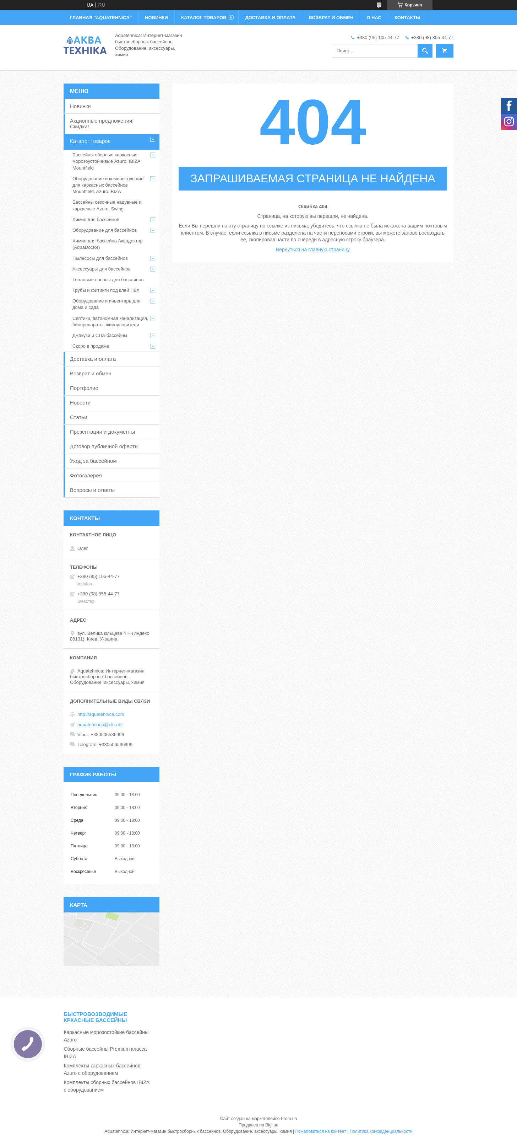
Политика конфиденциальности (381, 1131)
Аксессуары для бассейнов (101, 269)
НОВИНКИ (156, 17)
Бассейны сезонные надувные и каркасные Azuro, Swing (106, 205)
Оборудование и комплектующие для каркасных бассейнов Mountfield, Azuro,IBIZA (107, 185)
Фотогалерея (86, 475)
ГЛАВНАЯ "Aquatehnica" (101, 17)
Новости (80, 403)
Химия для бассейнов (95, 219)
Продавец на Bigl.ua (258, 1125)
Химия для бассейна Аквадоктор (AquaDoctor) (107, 244)
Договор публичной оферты (104, 446)
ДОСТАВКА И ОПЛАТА (270, 17)
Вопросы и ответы (92, 490)
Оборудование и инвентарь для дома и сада (106, 304)
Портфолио (84, 388)
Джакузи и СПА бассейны (99, 335)
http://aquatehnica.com (100, 714)
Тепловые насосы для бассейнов (107, 279)
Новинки (80, 106)
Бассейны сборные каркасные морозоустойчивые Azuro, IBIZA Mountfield (106, 161)
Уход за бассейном (93, 461)
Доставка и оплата (93, 359)
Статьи (78, 417)
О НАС (373, 17)
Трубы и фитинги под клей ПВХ (106, 290)
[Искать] (425, 51)
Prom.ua (289, 1118)
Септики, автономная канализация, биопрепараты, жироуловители (110, 321)
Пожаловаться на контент (320, 1131)
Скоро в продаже (90, 346)
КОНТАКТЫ (407, 17)
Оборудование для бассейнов (104, 230)
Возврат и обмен (90, 373)
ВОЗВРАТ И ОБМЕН (331, 17)
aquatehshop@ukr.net (100, 724)
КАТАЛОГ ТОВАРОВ (203, 17)
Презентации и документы (102, 432)
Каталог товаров (90, 141)
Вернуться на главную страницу (313, 249)
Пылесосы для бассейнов (100, 258)
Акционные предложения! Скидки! (102, 123)
